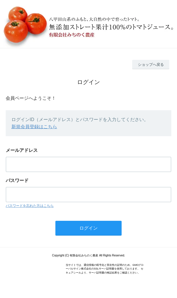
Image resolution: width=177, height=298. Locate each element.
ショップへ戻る (151, 64)
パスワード (17, 180)
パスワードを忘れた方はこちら (30, 206)
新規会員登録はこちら (34, 126)
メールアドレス (22, 150)
